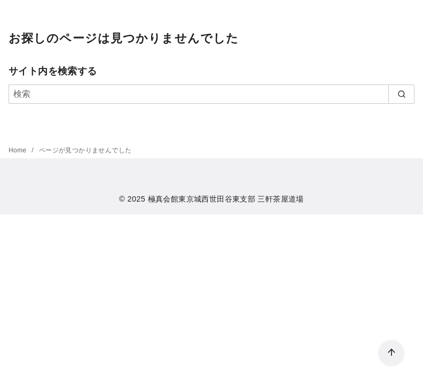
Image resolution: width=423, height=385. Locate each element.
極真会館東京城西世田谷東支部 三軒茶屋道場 (226, 199)
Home (18, 150)
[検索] (211, 94)
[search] (401, 94)
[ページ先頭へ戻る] (391, 353)
